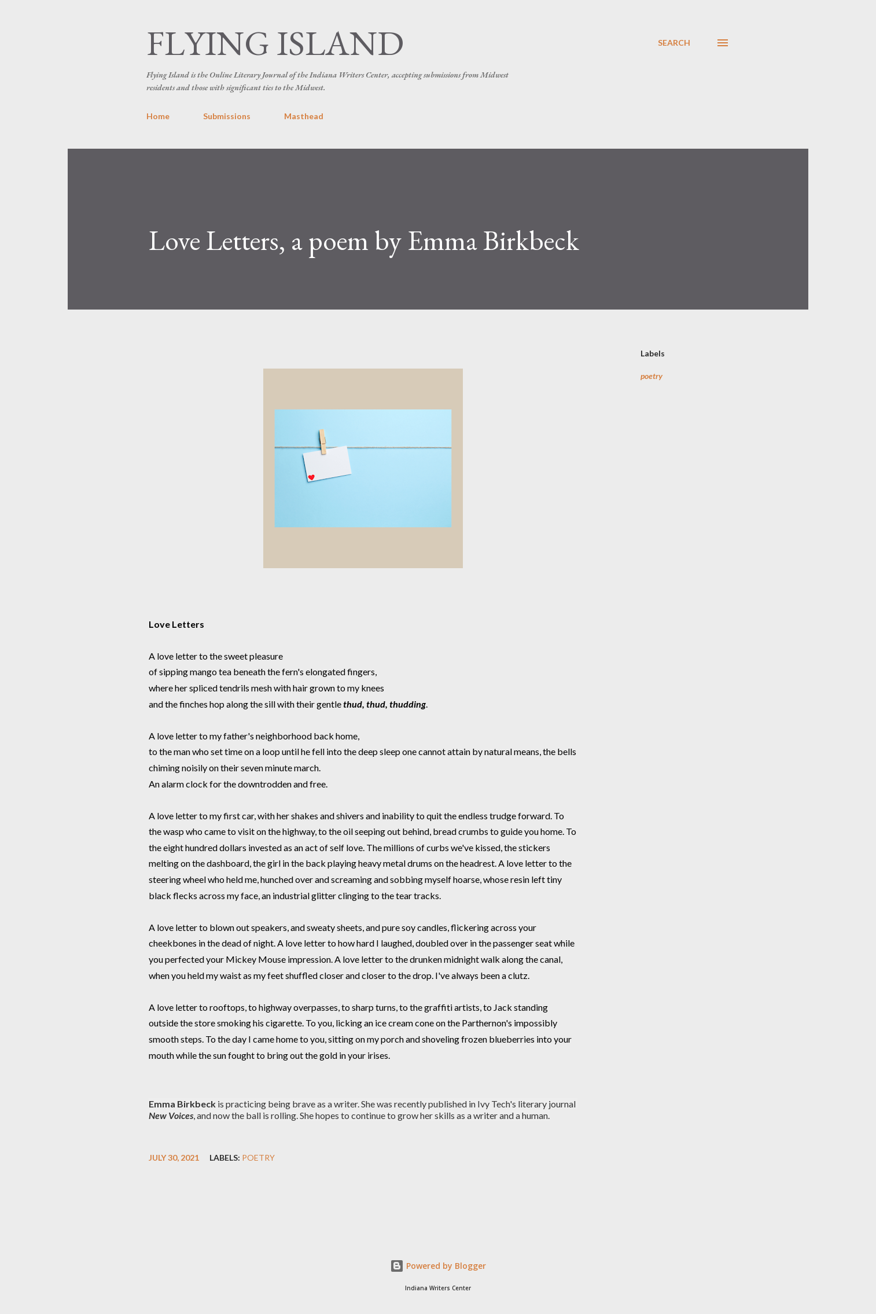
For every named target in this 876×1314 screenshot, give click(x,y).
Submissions (227, 116)
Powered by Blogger (438, 1265)
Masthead (303, 116)
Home (158, 116)
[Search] (674, 42)
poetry (651, 376)
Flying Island (275, 42)
